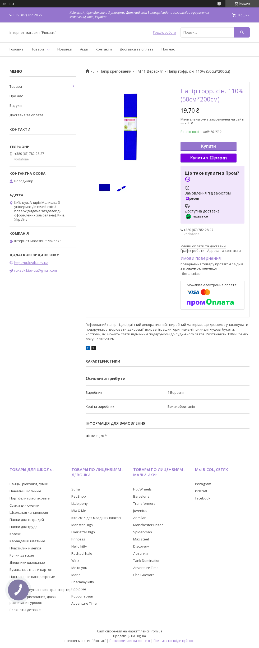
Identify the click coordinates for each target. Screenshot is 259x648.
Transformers (144, 503)
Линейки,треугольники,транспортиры (42, 589)
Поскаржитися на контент (129, 640)
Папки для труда (24, 526)
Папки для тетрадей (27, 519)
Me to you (79, 567)
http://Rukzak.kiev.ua (31, 263)
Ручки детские (22, 555)
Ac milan (139, 517)
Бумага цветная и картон (31, 569)
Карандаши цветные (27, 541)
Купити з (208, 158)
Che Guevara (144, 574)
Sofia (75, 489)
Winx (75, 560)
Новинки (64, 49)
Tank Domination (146, 560)
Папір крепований (115, 71)
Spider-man (142, 532)
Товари (37, 49)
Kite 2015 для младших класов (96, 517)
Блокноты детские (25, 609)
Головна (17, 49)
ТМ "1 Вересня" (149, 71)
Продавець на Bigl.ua (129, 636)
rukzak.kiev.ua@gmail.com (35, 270)
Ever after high (83, 532)
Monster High (82, 524)
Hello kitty (79, 546)
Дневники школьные (27, 562)
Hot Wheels (142, 489)
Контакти (104, 49)
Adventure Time (84, 603)
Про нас (168, 49)
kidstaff (201, 491)
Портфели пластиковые (30, 498)
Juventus (140, 510)
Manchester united (148, 524)
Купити (208, 146)
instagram (203, 484)
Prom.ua (156, 631)
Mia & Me (78, 510)
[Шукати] (242, 32)
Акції (84, 49)
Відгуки (16, 105)
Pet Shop (78, 496)
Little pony (79, 503)
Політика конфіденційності (175, 640)
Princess (78, 539)
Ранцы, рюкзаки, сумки (29, 484)
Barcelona (141, 496)
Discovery (141, 546)
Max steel (141, 539)
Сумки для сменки (24, 505)
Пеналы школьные (25, 491)
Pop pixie (78, 589)
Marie (76, 574)
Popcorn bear (82, 596)
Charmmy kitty (82, 582)
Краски (15, 533)
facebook (202, 498)
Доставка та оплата (137, 49)
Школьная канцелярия (29, 512)
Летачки (140, 553)
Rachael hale (81, 553)
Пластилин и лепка (25, 548)
